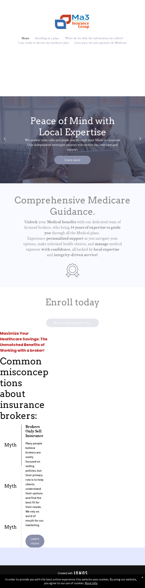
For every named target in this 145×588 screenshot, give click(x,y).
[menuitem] (25, 38)
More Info (91, 583)
